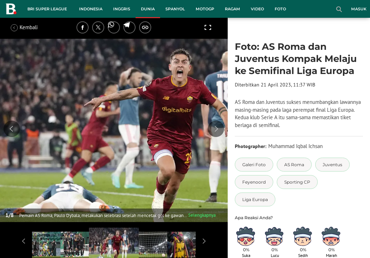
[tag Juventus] (332, 165)
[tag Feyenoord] (254, 182)
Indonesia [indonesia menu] (90, 8)
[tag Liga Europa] (255, 199)
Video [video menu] (257, 8)
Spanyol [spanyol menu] (175, 8)
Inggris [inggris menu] (121, 8)
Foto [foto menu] (280, 8)
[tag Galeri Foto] (254, 165)
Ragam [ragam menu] (232, 8)
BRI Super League (47, 8)
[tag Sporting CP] (297, 182)
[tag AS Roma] (294, 165)
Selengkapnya (202, 215)
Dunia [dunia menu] (148, 8)
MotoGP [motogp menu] (205, 8)
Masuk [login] (358, 8)
